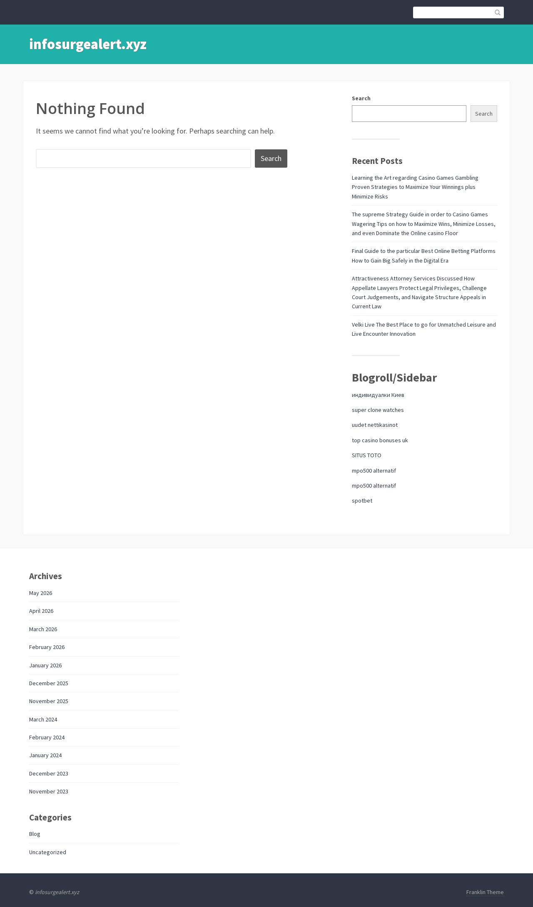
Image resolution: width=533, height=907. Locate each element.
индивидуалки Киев (378, 395)
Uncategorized (47, 852)
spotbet (362, 500)
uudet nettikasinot (375, 425)
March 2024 (43, 719)
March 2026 (43, 629)
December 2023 (48, 773)
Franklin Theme (485, 892)
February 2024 (47, 737)
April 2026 (41, 611)
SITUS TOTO (366, 455)
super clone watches (378, 410)
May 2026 (40, 593)
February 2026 (47, 647)
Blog (34, 834)
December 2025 (48, 683)
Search (361, 98)
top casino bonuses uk (380, 440)
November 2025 (48, 701)
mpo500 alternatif (374, 470)
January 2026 (45, 665)
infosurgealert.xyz (88, 44)
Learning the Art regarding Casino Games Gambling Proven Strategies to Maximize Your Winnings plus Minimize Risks (415, 187)
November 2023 (48, 791)
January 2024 (45, 755)
